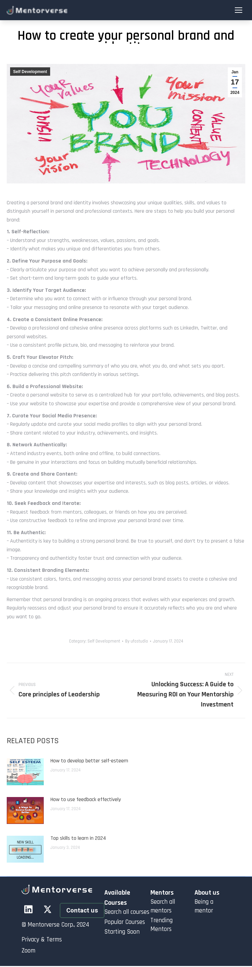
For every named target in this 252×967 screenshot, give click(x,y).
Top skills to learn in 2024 (78, 838)
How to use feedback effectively (85, 799)
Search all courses (126, 912)
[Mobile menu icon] (238, 10)
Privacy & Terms (42, 939)
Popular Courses (124, 922)
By (136, 641)
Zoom (28, 951)
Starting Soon (122, 932)
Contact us (82, 910)
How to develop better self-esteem (89, 760)
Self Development (30, 71)
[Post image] (25, 771)
